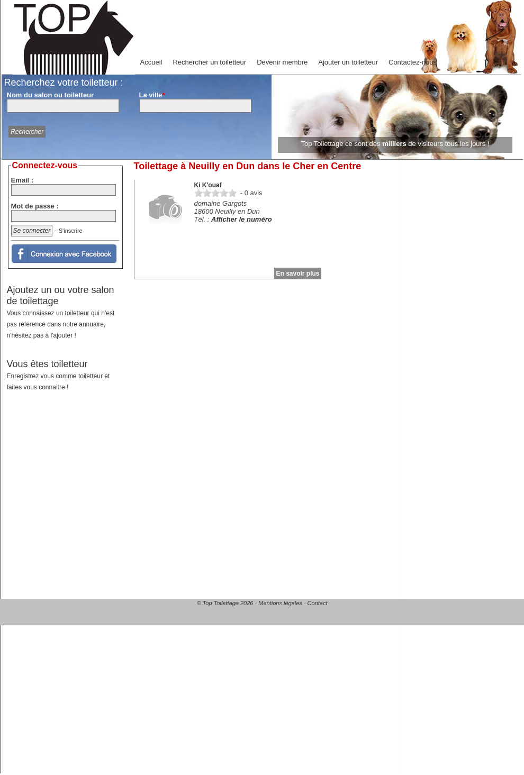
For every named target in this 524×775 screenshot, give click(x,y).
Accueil (151, 62)
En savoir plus (297, 273)
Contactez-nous (413, 62)
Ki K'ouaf (208, 185)
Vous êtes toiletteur (58, 375)
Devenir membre (282, 62)
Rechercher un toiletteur (209, 62)
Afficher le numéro (241, 219)
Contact (318, 603)
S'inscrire (71, 230)
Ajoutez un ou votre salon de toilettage (61, 312)
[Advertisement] (66, 470)
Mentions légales (280, 603)
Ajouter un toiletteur (348, 62)
